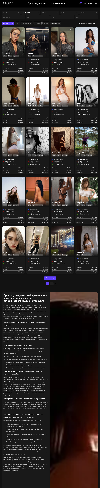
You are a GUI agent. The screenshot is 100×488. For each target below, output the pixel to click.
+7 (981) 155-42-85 (10, 65)
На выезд (37, 23)
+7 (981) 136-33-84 (83, 164)
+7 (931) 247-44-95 (35, 65)
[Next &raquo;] (55, 283)
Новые (46, 23)
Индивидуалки (26, 23)
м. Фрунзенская (9, 60)
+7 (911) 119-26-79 (34, 114)
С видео (62, 483)
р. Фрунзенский (9, 62)
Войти (96, 3)
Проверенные (55, 23)
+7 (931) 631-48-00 (84, 114)
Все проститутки (8, 23)
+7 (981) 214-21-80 (83, 65)
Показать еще (50, 278)
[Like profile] (22, 29)
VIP (17, 23)
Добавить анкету (88, 3)
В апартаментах (39, 483)
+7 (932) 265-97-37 (35, 214)
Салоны (70, 483)
